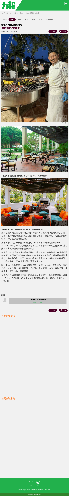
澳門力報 (5, 13)
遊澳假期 (49, 19)
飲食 (21, 13)
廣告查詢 (47, 489)
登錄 (41, 302)
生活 (14, 13)
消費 (33, 19)
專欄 (40, 19)
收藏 (54, 31)
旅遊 (26, 19)
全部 (5, 19)
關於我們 (21, 489)
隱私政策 (41, 489)
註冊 (34, 302)
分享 (64, 31)
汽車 (19, 19)
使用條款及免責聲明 (31, 489)
